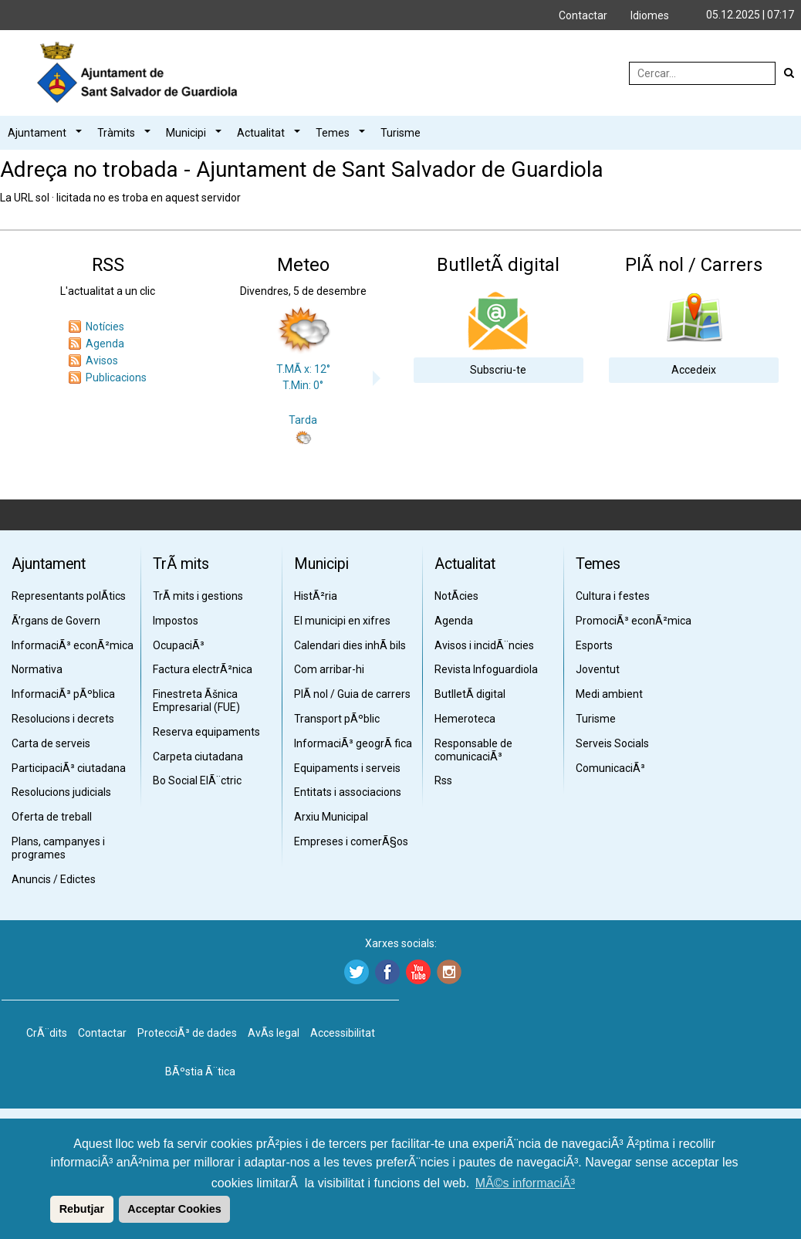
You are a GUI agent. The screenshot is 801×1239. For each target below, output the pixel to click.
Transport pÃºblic (337, 719)
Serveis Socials (612, 743)
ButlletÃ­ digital (469, 694)
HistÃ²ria (315, 596)
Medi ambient (609, 694)
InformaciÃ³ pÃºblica (63, 694)
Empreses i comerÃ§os (351, 841)
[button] (48, 1209)
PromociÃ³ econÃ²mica (633, 620)
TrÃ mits (181, 564)
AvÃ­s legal (273, 1033)
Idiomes (649, 15)
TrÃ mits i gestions (198, 596)
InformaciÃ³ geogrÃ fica (353, 743)
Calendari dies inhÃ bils (350, 645)
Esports (594, 645)
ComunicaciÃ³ (610, 768)
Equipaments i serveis (347, 768)
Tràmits (116, 133)
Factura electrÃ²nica (202, 669)
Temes (333, 133)
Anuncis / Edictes (54, 879)
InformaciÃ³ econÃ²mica (73, 645)
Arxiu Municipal (331, 817)
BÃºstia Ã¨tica (200, 1071)
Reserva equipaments (206, 732)
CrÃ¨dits (46, 1033)
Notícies (105, 326)
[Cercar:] (702, 73)
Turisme (400, 133)
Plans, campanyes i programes (58, 848)
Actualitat (261, 133)
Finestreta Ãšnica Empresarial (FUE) (196, 700)
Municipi (186, 133)
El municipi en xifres (342, 620)
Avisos (102, 360)
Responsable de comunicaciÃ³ (473, 750)
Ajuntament (37, 133)
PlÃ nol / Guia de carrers (352, 694)
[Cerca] (789, 73)
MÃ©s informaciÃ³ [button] (525, 1183)
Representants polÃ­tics (69, 596)
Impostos (175, 620)
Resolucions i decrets (63, 719)
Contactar (583, 15)
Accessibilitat (342, 1033)
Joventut (598, 669)
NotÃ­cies (456, 596)
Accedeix (693, 370)
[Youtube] (416, 972)
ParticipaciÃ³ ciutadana (69, 768)
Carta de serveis (51, 743)
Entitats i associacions (347, 792)
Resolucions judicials (61, 792)
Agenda (105, 343)
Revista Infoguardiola (486, 669)
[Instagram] (447, 972)
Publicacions (116, 377)
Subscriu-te (498, 370)
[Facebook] (385, 972)
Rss (443, 780)
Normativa (37, 669)
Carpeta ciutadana (198, 756)
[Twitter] (354, 972)
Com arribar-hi (329, 669)
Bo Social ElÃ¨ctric (197, 780)
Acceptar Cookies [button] (174, 1209)
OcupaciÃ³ (178, 645)
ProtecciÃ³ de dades (187, 1033)
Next (380, 378)
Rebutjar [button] (81, 1209)
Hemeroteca (464, 719)
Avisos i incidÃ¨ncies (484, 645)
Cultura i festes (613, 596)
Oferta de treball (52, 817)
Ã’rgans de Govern (56, 620)
